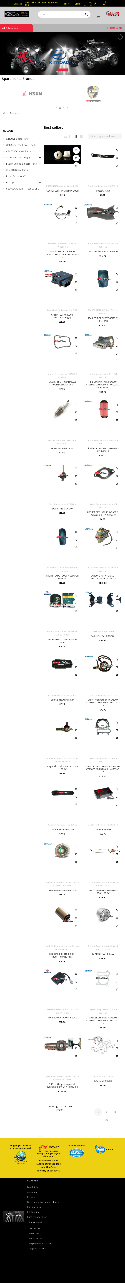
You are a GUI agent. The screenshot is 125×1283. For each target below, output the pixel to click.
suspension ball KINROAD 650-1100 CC (62, 768)
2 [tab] (60, 108)
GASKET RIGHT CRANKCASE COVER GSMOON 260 (62, 383)
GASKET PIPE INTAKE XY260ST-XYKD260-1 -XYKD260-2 (103, 513)
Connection (35, 1228)
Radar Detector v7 (16, 176)
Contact (18, 3)
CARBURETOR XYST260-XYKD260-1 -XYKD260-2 (103, 577)
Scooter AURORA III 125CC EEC (22, 188)
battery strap (103, 190)
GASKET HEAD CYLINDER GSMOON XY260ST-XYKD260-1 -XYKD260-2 (103, 769)
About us (32, 1192)
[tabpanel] (86, 94)
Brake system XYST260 (103, 631)
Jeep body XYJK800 (103, 1076)
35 (106, 1119)
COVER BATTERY (103, 829)
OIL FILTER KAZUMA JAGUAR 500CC (62, 641)
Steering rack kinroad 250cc (62, 695)
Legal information (38, 1248)
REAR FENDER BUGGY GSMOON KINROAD (103, 319)
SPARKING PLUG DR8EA (62, 448)
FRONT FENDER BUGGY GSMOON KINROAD (62, 577)
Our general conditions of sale (43, 1202)
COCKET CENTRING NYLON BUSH (62, 190)
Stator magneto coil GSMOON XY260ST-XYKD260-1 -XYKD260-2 (103, 702)
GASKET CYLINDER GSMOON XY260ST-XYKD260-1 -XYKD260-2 (103, 1020)
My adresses (35, 1238)
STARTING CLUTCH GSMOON (62, 890)
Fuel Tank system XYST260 (62, 504)
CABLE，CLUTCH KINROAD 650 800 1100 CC (103, 892)
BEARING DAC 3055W (103, 954)
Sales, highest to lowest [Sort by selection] (106, 136)
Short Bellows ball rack (62, 699)
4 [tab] (68, 108)
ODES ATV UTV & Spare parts (21, 145)
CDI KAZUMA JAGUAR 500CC (62, 1017)
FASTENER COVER (103, 1080)
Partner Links (34, 1207)
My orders (34, 1233)
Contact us (33, 1212)
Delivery (31, 1197)
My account (88, 4)
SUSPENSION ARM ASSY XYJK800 (62, 186)
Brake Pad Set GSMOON (103, 636)
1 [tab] (57, 108)
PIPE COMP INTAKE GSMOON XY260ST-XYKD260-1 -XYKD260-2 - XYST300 (103, 384)
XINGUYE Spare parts (17, 138)
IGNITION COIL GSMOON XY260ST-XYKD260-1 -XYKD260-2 (62, 254)
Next (115, 1119)
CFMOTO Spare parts (17, 170)
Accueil (8, 130)
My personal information (41, 1243)
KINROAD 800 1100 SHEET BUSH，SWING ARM (62, 955)
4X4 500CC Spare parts (18, 151)
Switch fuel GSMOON (62, 508)
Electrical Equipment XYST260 (103, 186)
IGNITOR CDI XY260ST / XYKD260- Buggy (62, 316)
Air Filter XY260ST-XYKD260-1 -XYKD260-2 (103, 450)
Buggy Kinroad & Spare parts (21, 163)
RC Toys (10, 182)
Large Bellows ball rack (62, 829)
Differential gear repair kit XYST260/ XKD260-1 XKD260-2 (62, 1085)
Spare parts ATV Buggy (18, 157)
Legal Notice (33, 1187)
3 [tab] (64, 108)
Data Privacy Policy (37, 1217)
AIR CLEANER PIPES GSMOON (103, 251)
